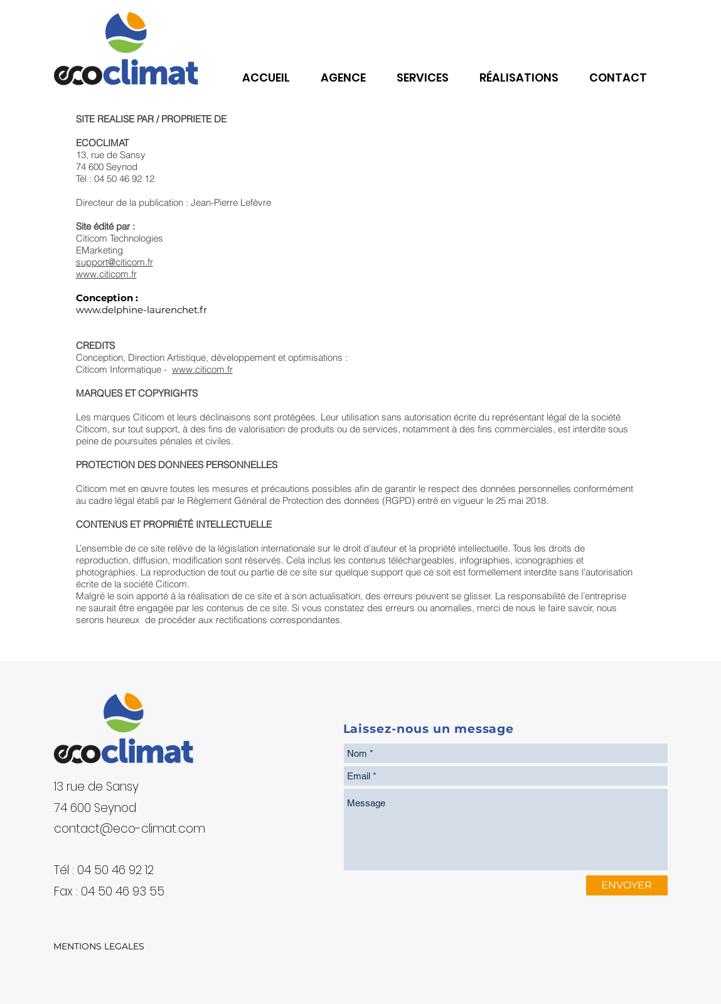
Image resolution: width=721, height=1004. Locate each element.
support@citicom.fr (114, 262)
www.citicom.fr (106, 274)
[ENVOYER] (627, 885)
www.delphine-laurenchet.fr (141, 310)
